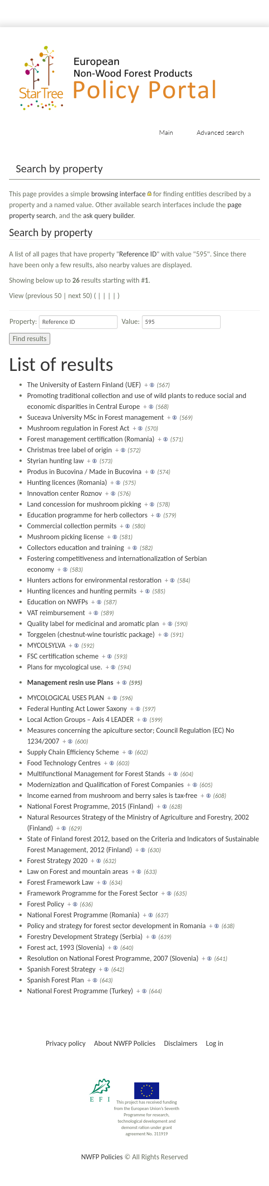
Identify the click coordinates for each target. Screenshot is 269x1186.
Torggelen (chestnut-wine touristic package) (91, 634)
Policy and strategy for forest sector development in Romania (116, 925)
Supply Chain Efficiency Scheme (73, 752)
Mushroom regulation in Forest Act (78, 428)
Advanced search (220, 132)
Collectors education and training (75, 547)
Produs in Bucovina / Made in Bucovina (84, 471)
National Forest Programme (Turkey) (80, 991)
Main (166, 132)
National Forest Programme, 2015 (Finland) (90, 806)
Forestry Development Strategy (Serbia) (84, 936)
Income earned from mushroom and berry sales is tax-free (112, 795)
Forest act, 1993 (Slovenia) (65, 947)
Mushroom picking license (65, 536)
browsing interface (118, 194)
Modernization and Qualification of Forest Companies (105, 784)
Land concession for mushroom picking (84, 504)
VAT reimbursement (56, 612)
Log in (214, 1043)
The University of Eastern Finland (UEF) (84, 384)
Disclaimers (181, 1043)
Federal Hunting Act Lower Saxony (77, 708)
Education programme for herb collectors (87, 515)
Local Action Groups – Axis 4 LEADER (80, 719)
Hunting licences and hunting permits (82, 591)
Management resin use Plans (70, 682)
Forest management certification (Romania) (91, 439)
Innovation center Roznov (64, 493)
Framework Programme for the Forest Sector (92, 893)
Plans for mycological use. (64, 667)
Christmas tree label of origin (69, 450)
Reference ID (138, 254)
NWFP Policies (102, 1157)
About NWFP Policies (125, 1043)
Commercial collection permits (72, 526)
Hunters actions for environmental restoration (94, 580)
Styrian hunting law (55, 460)
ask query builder (108, 215)
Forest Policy (45, 904)
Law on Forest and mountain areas (77, 871)
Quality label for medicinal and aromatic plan (93, 623)
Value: (131, 321)
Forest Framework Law (60, 882)
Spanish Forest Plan (55, 980)
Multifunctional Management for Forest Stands (96, 773)
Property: (23, 321)
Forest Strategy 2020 (57, 860)
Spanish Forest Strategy (61, 969)
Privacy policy (65, 1043)
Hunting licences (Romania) (67, 482)
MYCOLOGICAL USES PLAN (65, 697)
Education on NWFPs (57, 602)
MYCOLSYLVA (46, 645)
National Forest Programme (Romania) (83, 915)
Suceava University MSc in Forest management (95, 417)
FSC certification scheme (63, 656)
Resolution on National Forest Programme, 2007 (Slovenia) (112, 958)
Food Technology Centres (64, 763)
